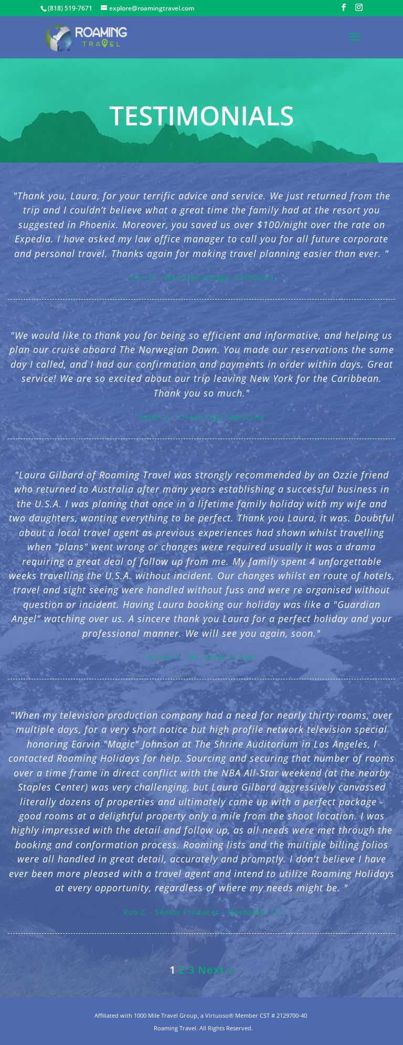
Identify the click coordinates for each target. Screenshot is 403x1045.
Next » (216, 970)
